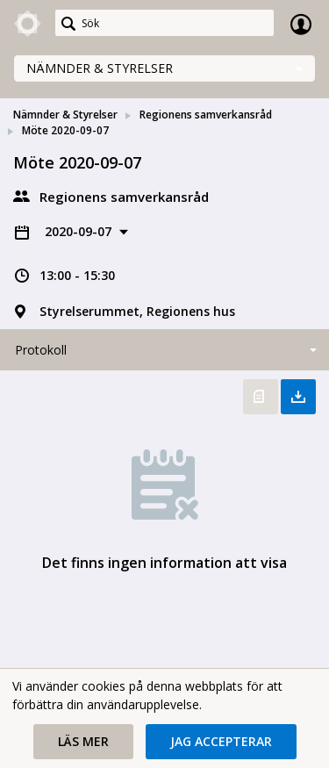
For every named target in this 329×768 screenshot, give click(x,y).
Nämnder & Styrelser (99, 68)
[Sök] (164, 23)
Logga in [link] (301, 24)
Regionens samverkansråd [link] (205, 114)
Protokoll (41, 349)
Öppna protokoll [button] (260, 396)
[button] (83, 741)
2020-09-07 (80, 231)
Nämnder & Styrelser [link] (65, 114)
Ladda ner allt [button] (298, 396)
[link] (28, 24)
